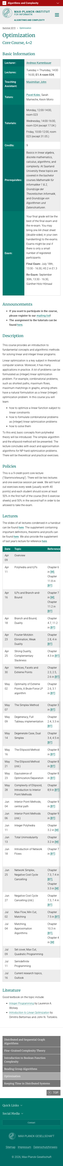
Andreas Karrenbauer (38, 63)
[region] (31, 177)
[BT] (50, 585)
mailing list (43, 315)
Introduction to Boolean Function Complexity (25, 1059)
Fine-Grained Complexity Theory (24, 1050)
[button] (57, 3)
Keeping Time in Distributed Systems (27, 1083)
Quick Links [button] (13, 1105)
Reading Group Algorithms (20, 1069)
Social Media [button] (13, 1113)
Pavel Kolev (33, 95)
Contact (31, 1122)
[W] (52, 571)
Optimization (12, 1076)
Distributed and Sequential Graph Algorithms (24, 1041)
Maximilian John (36, 82)
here (19, 324)
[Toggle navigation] (56, 15)
